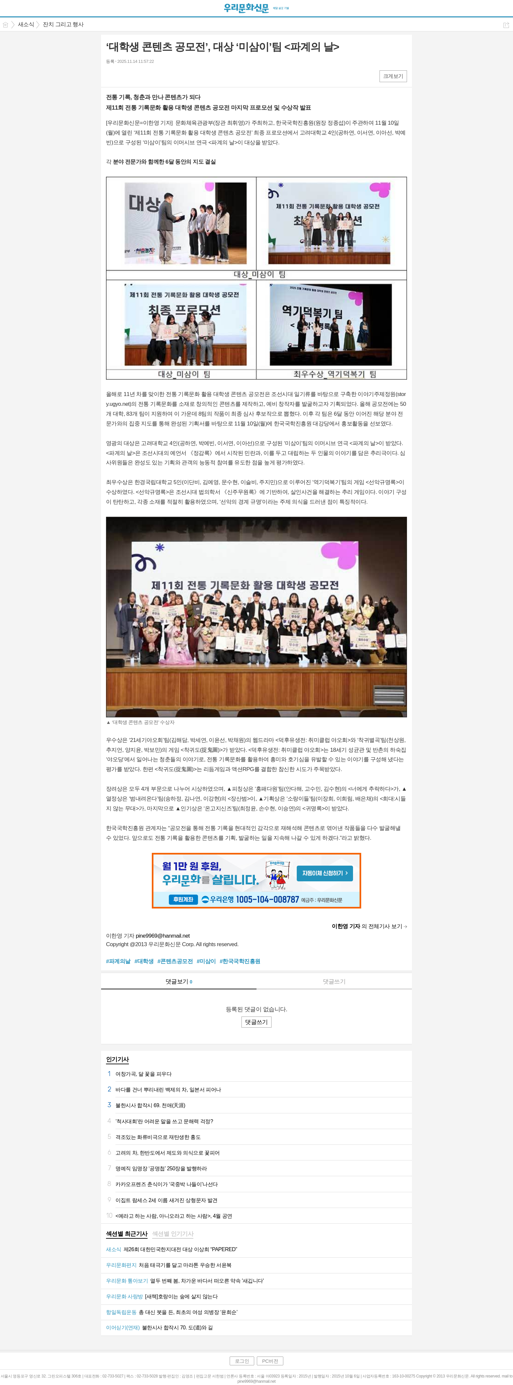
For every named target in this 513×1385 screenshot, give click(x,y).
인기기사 (117, 1059)
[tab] (127, 1234)
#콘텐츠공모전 (175, 961)
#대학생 (143, 961)
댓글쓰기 (334, 981)
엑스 (125, 75)
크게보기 (393, 76)
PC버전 (270, 1361)
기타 (151, 75)
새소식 (26, 24)
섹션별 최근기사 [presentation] (127, 1234)
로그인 (242, 1361)
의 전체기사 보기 (367, 926)
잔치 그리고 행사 (63, 24)
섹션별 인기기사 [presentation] (173, 1234)
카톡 (138, 75)
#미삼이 (206, 961)
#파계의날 (118, 961)
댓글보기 (179, 981)
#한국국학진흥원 (240, 961)
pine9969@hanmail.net (163, 936)
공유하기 (506, 25)
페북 (111, 75)
